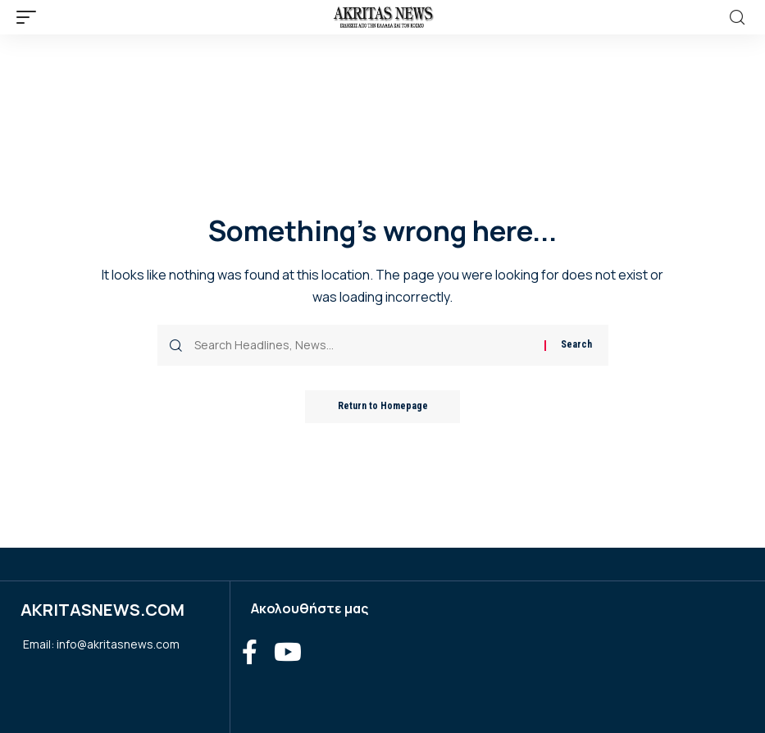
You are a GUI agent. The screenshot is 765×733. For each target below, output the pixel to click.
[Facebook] (250, 652)
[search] (737, 17)
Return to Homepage (383, 406)
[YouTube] (288, 652)
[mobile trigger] (30, 17)
